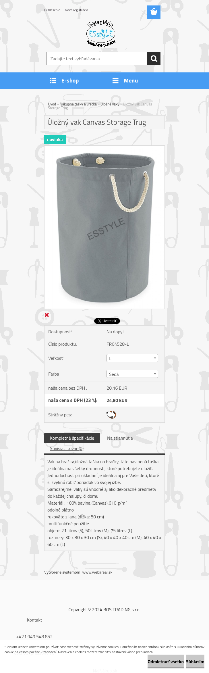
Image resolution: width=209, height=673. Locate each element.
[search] (153, 58)
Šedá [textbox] (114, 374)
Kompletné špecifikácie (72, 437)
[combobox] (132, 358)
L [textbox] (110, 358)
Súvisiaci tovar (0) (67, 448)
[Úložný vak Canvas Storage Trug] (104, 148)
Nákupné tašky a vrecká (78, 104)
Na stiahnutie (120, 437)
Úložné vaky (109, 104)
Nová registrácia (76, 10)
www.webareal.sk (97, 572)
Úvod (52, 104)
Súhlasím (195, 661)
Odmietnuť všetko (166, 661)
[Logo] (100, 33)
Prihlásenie (52, 10)
